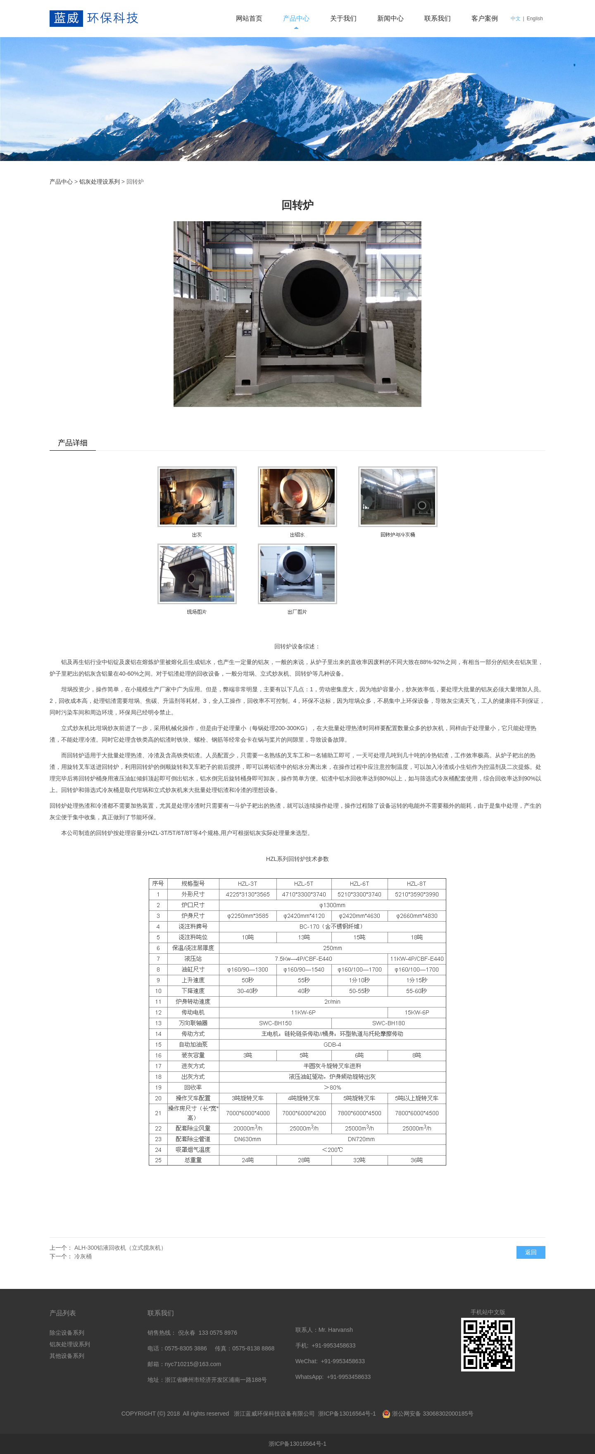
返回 (531, 1252)
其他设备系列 (67, 1355)
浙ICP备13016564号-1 (348, 1413)
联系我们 (437, 18)
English (535, 18)
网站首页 (249, 18)
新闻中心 (390, 18)
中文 (516, 18)
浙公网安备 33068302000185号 (433, 1413)
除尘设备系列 (67, 1332)
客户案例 (484, 18)
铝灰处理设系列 (99, 181)
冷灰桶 (83, 1256)
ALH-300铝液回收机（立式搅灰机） (120, 1247)
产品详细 (73, 443)
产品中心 (296, 18)
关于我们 (343, 18)
